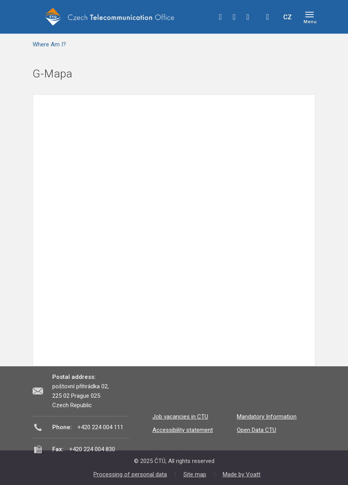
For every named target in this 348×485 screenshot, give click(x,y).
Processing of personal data (130, 474)
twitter (234, 17)
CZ (287, 17)
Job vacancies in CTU (180, 416)
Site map (194, 474)
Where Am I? (49, 44)
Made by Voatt (241, 474)
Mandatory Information (267, 416)
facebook (220, 17)
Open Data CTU (256, 430)
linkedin (248, 17)
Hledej (267, 17)
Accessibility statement (182, 430)
